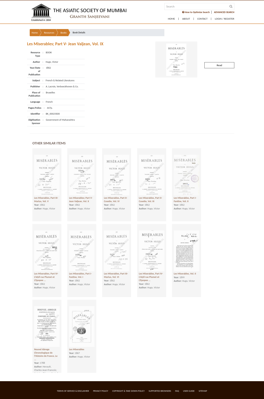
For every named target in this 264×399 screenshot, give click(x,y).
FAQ (177, 391)
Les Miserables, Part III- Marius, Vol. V (46, 195)
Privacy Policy (100, 391)
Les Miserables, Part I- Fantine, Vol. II (185, 195)
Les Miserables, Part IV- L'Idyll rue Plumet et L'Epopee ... (46, 273)
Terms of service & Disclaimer (73, 391)
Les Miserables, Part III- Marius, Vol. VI (116, 271)
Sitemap (203, 391)
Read (219, 53)
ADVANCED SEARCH (224, 12)
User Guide (189, 391)
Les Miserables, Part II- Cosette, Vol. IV (115, 195)
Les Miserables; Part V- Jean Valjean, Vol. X (80, 195)
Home (171, 19)
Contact (202, 19)
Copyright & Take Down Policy (128, 391)
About (186, 19)
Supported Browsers (160, 391)
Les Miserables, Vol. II (185, 269)
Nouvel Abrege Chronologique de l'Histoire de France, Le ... (45, 350)
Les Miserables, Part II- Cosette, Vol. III (150, 195)
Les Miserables (76, 345)
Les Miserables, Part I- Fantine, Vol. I (80, 271)
